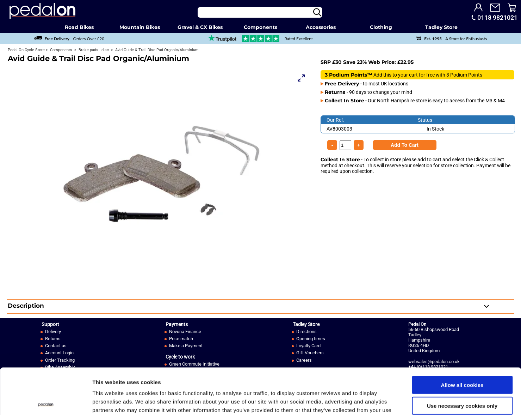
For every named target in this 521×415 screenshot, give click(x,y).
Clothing (381, 27)
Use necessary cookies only (462, 360)
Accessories (321, 27)
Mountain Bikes (139, 27)
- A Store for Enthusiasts (451, 38)
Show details (369, 401)
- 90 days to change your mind (368, 92)
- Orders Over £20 (69, 38)
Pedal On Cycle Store (26, 50)
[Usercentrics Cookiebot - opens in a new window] (45, 401)
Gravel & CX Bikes (200, 27)
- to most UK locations (366, 83)
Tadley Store (441, 27)
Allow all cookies (462, 339)
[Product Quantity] (404, 145)
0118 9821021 (497, 17)
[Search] (260, 12)
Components (260, 27)
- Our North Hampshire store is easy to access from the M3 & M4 (415, 100)
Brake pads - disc (93, 50)
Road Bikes (79, 27)
